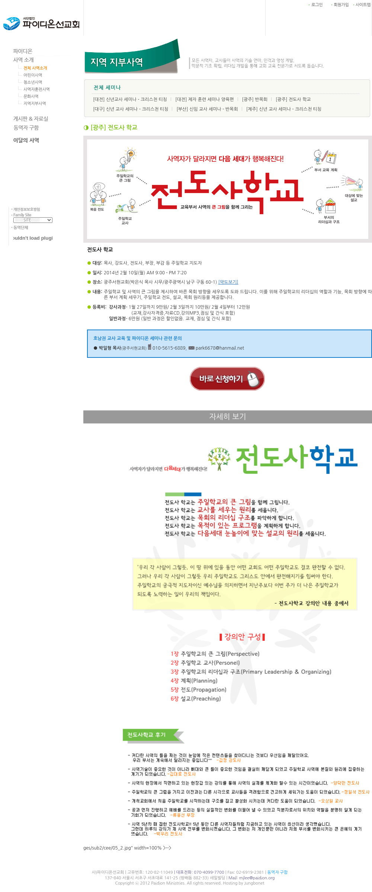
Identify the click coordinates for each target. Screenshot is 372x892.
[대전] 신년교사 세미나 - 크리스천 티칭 (130, 99)
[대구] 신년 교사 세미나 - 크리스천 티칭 (130, 109)
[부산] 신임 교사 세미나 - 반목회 (207, 109)
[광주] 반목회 (254, 99)
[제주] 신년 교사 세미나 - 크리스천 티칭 (283, 109)
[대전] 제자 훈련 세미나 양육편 (204, 99)
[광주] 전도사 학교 (293, 99)
